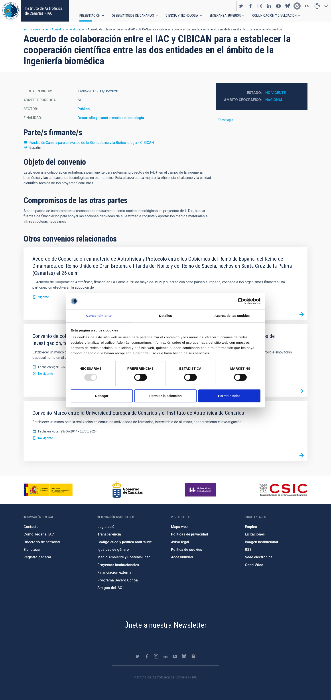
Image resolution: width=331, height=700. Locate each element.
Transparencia (109, 534)
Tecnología (225, 120)
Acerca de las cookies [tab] (232, 316)
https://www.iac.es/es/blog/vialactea (297, 5)
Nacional (274, 100)
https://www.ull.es (201, 490)
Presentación (89, 15)
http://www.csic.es (283, 490)
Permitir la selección (165, 396)
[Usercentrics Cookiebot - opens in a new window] (241, 301)
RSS (248, 549)
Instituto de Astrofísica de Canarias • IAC (44, 11)
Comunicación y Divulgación (275, 15)
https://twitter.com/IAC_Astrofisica (241, 5)
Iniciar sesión (317, 5)
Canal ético (254, 565)
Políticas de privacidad (189, 534)
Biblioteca (32, 549)
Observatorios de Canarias (133, 15)
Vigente (43, 297)
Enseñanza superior (225, 15)
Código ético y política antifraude (124, 542)
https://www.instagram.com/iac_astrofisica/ (259, 5)
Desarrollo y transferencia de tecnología (111, 118)
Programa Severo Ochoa (117, 580)
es (307, 6)
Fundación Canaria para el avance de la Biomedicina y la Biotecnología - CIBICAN (91, 143)
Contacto (31, 527)
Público (84, 109)
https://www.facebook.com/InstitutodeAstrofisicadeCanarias (250, 5)
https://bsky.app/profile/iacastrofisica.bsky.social (287, 5)
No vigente (275, 93)
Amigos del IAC (109, 588)
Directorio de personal (42, 542)
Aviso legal (180, 542)
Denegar (101, 396)
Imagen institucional (261, 542)
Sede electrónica (258, 557)
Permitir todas (229, 396)
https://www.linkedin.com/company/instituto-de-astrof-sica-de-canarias (269, 5)
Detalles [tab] (165, 316)
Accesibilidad (182, 557)
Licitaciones (255, 534)
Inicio (27, 29)
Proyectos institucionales (118, 565)
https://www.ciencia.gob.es (48, 489)
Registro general (37, 557)
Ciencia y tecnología (182, 15)
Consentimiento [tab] (99, 316)
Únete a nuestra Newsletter (165, 625)
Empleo (251, 527)
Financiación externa (114, 572)
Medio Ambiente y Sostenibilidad (123, 557)
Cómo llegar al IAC (39, 534)
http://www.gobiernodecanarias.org (127, 490)
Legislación (106, 527)
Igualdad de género (113, 549)
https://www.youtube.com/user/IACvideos (278, 5)
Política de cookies (186, 549)
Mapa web (179, 527)
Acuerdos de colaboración (68, 29)
